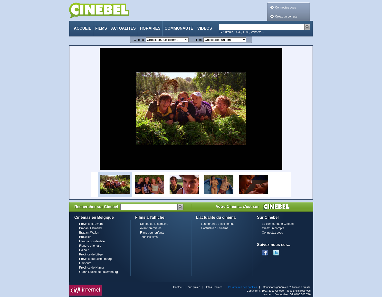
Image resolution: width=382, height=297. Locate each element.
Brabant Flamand (90, 228)
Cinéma (139, 40)
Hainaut (84, 250)
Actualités (123, 28)
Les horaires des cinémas (217, 224)
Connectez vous (285, 7)
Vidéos (204, 28)
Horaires (150, 28)
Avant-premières (151, 228)
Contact (177, 287)
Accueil (82, 28)
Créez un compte (286, 16)
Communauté (179, 28)
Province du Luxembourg (95, 259)
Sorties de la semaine (154, 224)
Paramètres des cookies (242, 287)
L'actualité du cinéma (214, 228)
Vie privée (194, 287)
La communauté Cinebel (278, 224)
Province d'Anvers (91, 224)
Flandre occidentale (92, 241)
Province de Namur (91, 267)
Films (101, 28)
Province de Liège (91, 254)
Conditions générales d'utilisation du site (287, 287)
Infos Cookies (214, 287)
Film (199, 40)
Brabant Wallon (89, 232)
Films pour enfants (152, 232)
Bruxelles (85, 237)
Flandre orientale (90, 245)
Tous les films (149, 237)
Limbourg (85, 263)
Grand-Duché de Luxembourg (98, 272)
